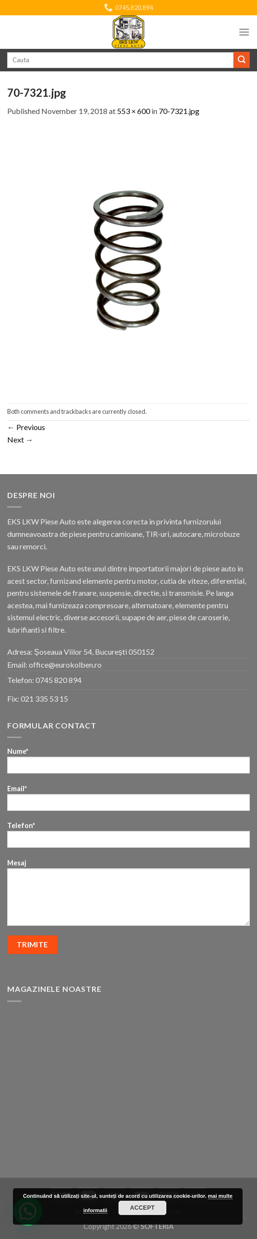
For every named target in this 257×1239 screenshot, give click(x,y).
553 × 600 (133, 110)
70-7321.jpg (179, 110)
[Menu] (244, 32)
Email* (128, 801)
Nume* (128, 763)
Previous (26, 427)
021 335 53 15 (44, 698)
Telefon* (128, 837)
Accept (142, 1208)
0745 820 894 (58, 679)
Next (20, 439)
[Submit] (242, 60)
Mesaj (128, 895)
